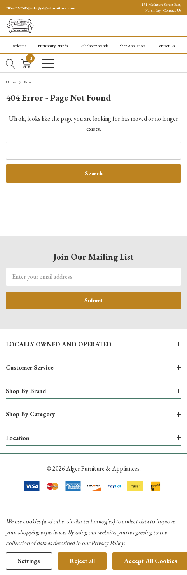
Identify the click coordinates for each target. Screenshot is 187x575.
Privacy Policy (107, 543)
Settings (29, 561)
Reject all (82, 561)
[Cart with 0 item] (26, 62)
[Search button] (11, 62)
